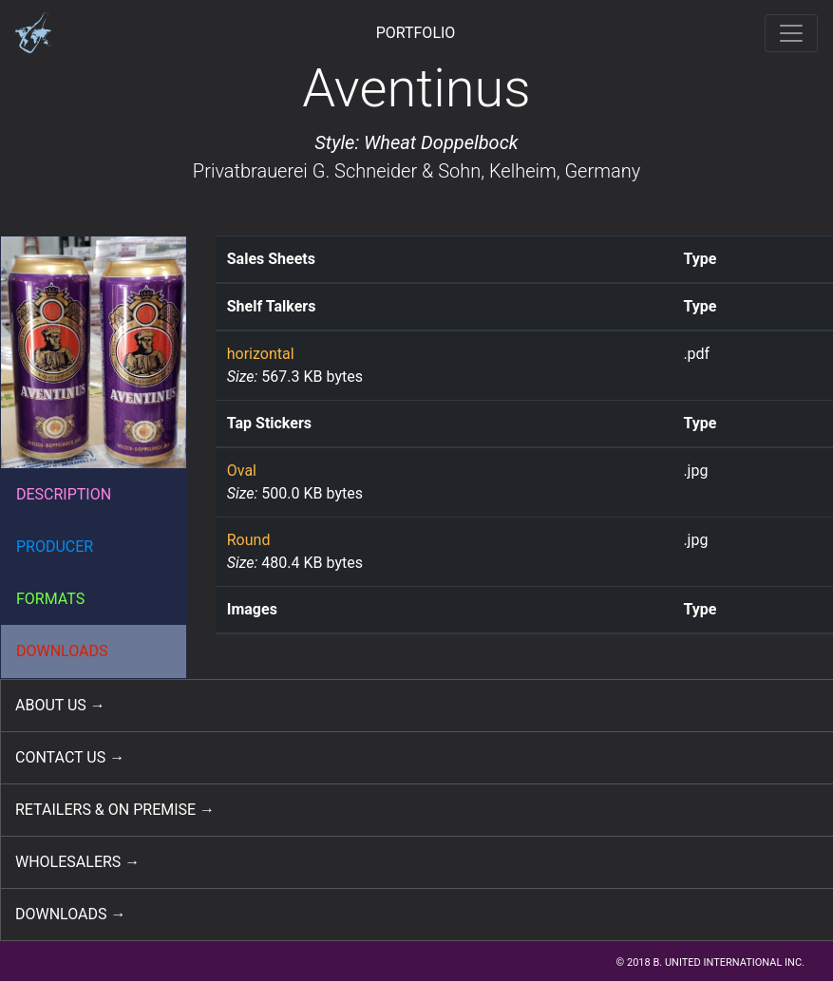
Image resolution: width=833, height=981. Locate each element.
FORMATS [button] (50, 599)
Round (249, 540)
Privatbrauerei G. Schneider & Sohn (337, 171)
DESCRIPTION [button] (63, 494)
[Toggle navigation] (791, 33)
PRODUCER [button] (54, 547)
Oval (241, 471)
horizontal (260, 354)
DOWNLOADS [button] (62, 651)
